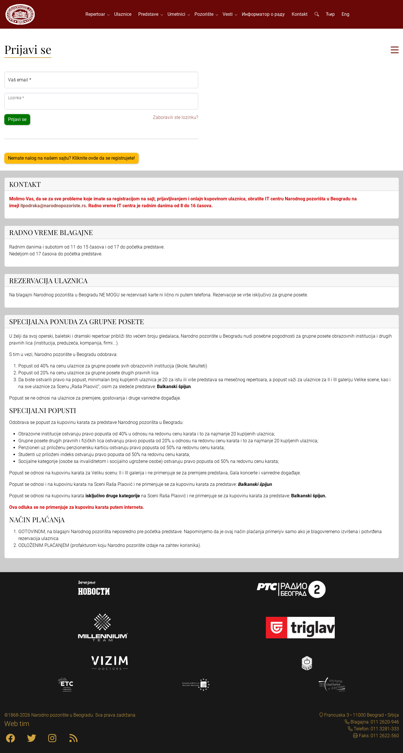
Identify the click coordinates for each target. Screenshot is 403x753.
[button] (395, 50)
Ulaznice (122, 14)
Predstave (149, 14)
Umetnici (178, 14)
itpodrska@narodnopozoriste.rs (53, 205)
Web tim (16, 724)
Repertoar (96, 14)
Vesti (229, 14)
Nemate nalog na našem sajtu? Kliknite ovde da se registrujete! (71, 158)
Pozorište (205, 14)
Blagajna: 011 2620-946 (374, 722)
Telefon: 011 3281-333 (376, 729)
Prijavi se (17, 119)
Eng (345, 14)
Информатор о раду (263, 14)
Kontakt (299, 14)
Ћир (330, 14)
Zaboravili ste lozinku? (175, 117)
